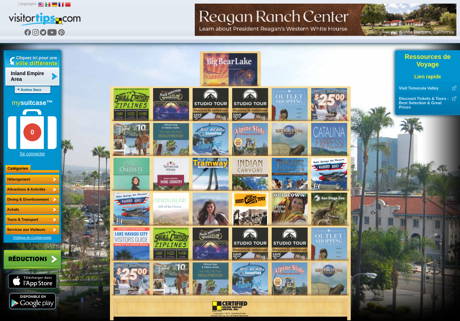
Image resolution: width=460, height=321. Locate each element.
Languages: (27, 4)
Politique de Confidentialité (32, 237)
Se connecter (32, 153)
